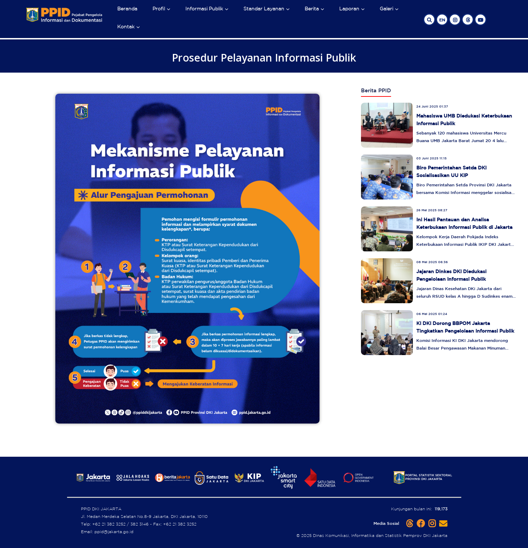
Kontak (126, 26)
